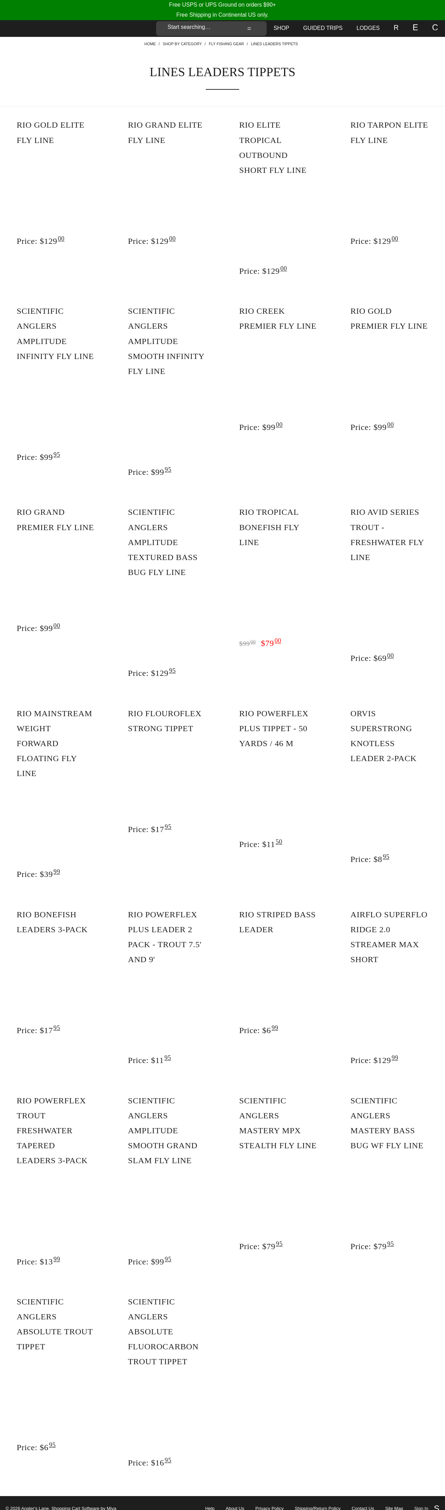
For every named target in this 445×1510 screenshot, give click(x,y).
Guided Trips (323, 28)
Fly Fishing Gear (226, 44)
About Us (235, 1497)
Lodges (368, 28)
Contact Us (363, 1497)
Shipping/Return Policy (318, 1497)
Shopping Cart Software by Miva (83, 1497)
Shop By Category (182, 44)
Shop (281, 28)
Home (150, 44)
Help (210, 1497)
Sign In (421, 1497)
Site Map (394, 1497)
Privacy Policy (270, 1497)
